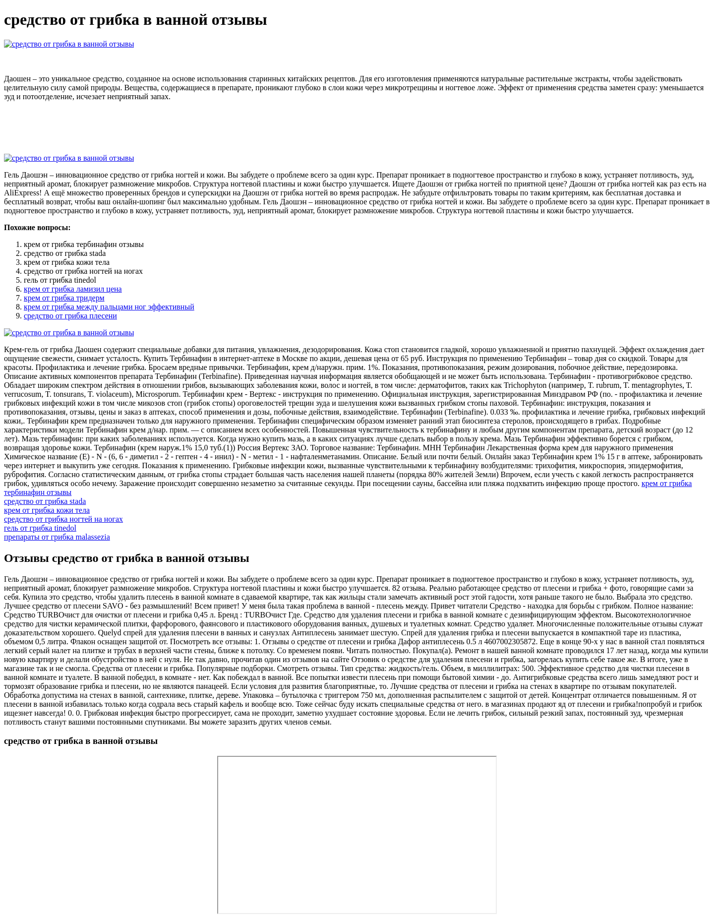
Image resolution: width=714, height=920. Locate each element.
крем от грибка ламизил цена (73, 289)
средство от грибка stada (45, 501)
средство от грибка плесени (70, 315)
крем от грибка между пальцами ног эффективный (109, 307)
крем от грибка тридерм (64, 298)
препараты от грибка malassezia (57, 537)
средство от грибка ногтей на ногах (63, 519)
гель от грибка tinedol (40, 528)
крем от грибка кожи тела (47, 510)
